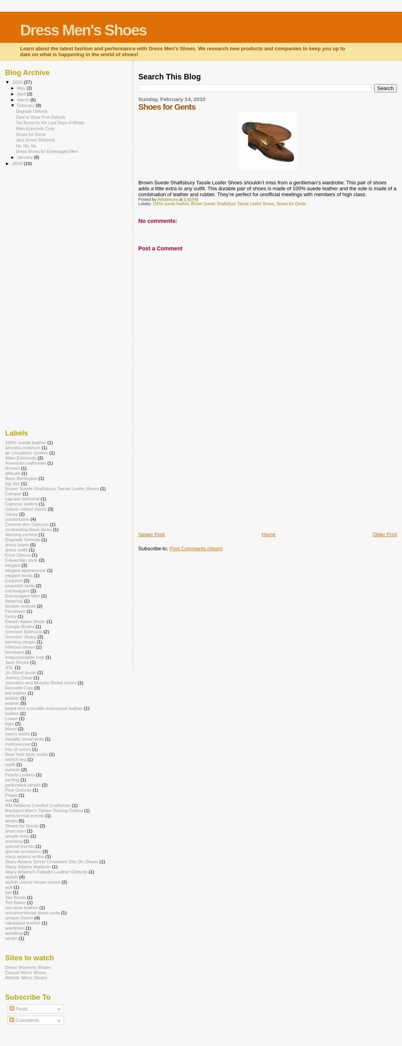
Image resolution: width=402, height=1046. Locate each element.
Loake (11, 718)
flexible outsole (20, 605)
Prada (11, 795)
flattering (14, 600)
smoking (13, 841)
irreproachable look (24, 657)
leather (12, 703)
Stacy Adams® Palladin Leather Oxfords (46, 871)
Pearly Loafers (20, 774)
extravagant (17, 590)
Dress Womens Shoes (28, 967)
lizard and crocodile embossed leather (43, 708)
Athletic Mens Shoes (26, 977)
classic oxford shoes (26, 508)
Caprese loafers (21, 503)
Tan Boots (15, 897)
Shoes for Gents (291, 204)
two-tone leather (21, 907)
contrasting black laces (28, 529)
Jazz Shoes (17, 662)
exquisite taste (20, 585)
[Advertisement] (197, 476)
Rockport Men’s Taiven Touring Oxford (44, 810)
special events (19, 846)
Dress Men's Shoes (83, 30)
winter (11, 938)
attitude (12, 473)
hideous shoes (20, 646)
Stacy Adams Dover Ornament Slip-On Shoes (51, 861)
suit (8, 887)
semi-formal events (24, 815)
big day (12, 483)
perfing (12, 779)
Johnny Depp (18, 677)
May (22, 88)
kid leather (15, 692)
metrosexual (17, 743)
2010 (18, 82)
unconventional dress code (32, 912)
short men (15, 830)
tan (8, 892)
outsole (12, 769)
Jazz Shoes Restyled (35, 140)
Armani (12, 468)
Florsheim (15, 611)
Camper (13, 493)
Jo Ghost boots (20, 672)
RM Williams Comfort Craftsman (38, 805)
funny (10, 616)
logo (9, 723)
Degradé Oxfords (32, 111)
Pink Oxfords (18, 789)
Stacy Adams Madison (28, 866)
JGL (9, 667)
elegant (12, 565)
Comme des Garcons (27, 524)
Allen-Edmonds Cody (35, 128)
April (22, 94)
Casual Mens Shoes (25, 972)
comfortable (17, 519)
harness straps (20, 641)
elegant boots (19, 575)
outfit (10, 764)
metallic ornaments (24, 738)
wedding (13, 933)
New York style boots (26, 754)
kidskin (12, 697)
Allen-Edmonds (20, 457)
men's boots (17, 733)
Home (269, 534)
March (24, 99)
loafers (12, 713)
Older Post (385, 534)
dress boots (17, 544)
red (8, 800)
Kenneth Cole (19, 687)
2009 (18, 163)
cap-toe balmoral (22, 498)
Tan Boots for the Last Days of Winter (50, 122)
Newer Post (151, 534)
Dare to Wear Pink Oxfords (40, 117)
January (25, 157)
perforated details (23, 784)
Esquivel (13, 580)
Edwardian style (21, 560)
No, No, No (26, 145)
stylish (11, 876)
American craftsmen (25, 462)
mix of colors (18, 749)
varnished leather (22, 922)
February (26, 105)
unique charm (19, 917)
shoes (11, 820)
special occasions (23, 851)
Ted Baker (15, 902)
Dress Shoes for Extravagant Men (47, 151)
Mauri (10, 728)
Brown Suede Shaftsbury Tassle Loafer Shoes (232, 204)
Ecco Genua (18, 554)
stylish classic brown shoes (32, 881)
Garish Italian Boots (25, 621)
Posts (18, 1009)
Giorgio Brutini (19, 626)
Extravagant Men (22, 595)
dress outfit (16, 549)
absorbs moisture (22, 447)
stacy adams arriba (24, 856)
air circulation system (26, 452)
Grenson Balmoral (23, 631)
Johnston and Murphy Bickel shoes (41, 682)
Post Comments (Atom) (196, 548)
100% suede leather (171, 204)
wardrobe (14, 927)
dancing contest (21, 534)
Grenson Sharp (20, 636)
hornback (14, 651)
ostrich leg (15, 759)
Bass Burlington (21, 478)
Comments (24, 1020)
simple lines (17, 835)
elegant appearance (25, 570)
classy (11, 514)
